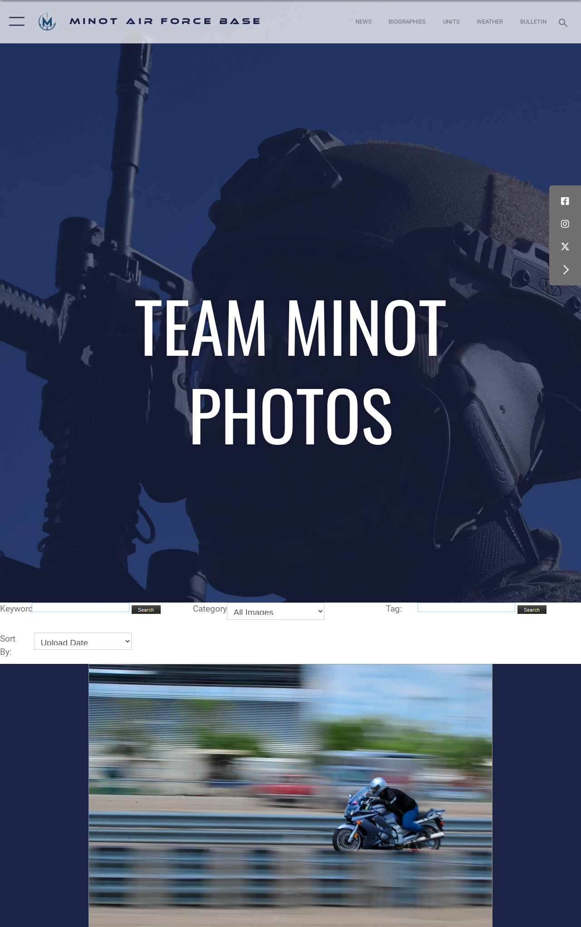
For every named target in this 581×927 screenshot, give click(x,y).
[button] (15, 21)
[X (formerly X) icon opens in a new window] (565, 246)
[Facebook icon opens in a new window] (565, 201)
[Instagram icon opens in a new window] (565, 224)
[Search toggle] (564, 21)
